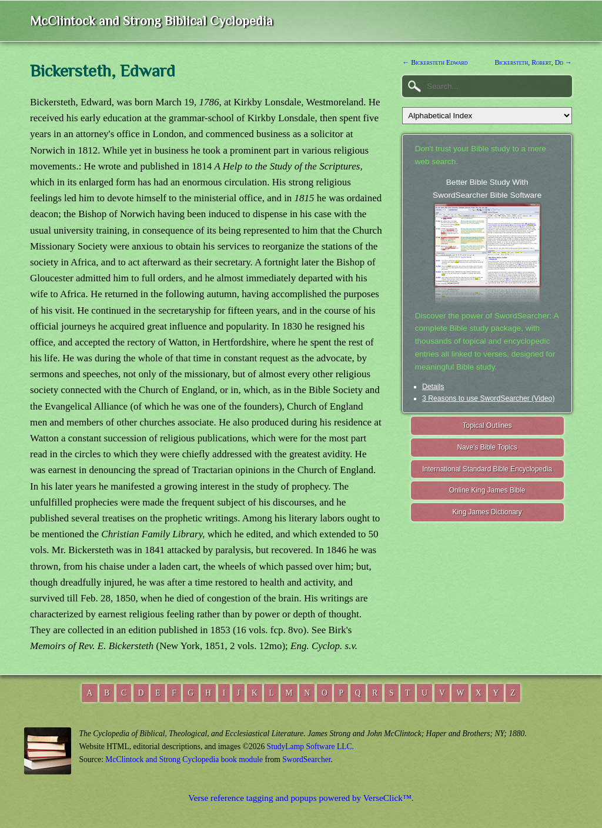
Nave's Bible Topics (487, 447)
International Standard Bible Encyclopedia (487, 469)
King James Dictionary (486, 512)
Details (433, 387)
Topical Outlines (487, 425)
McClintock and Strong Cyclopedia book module (184, 759)
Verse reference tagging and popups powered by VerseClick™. (300, 798)
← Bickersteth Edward (434, 62)
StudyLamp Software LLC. (310, 746)
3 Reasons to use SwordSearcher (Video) (488, 398)
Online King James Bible (487, 490)
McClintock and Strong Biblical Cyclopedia (151, 21)
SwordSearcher (306, 759)
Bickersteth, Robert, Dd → (533, 62)
